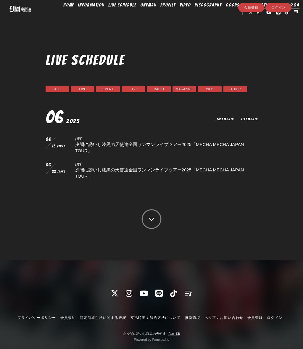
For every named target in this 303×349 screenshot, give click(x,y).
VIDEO (190, 16)
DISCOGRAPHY (213, 16)
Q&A (225, 24)
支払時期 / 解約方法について (155, 318)
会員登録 (251, 34)
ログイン (278, 34)
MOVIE (268, 16)
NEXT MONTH (248, 119)
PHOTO (284, 16)
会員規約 (68, 318)
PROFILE (173, 16)
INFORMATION (96, 16)
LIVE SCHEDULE (127, 16)
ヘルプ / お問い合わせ (223, 318)
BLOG (253, 16)
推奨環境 (192, 318)
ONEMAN (153, 16)
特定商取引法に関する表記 (103, 318)
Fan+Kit (174, 333)
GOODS (238, 16)
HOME (73, 16)
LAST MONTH (222, 119)
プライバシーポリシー (36, 318)
